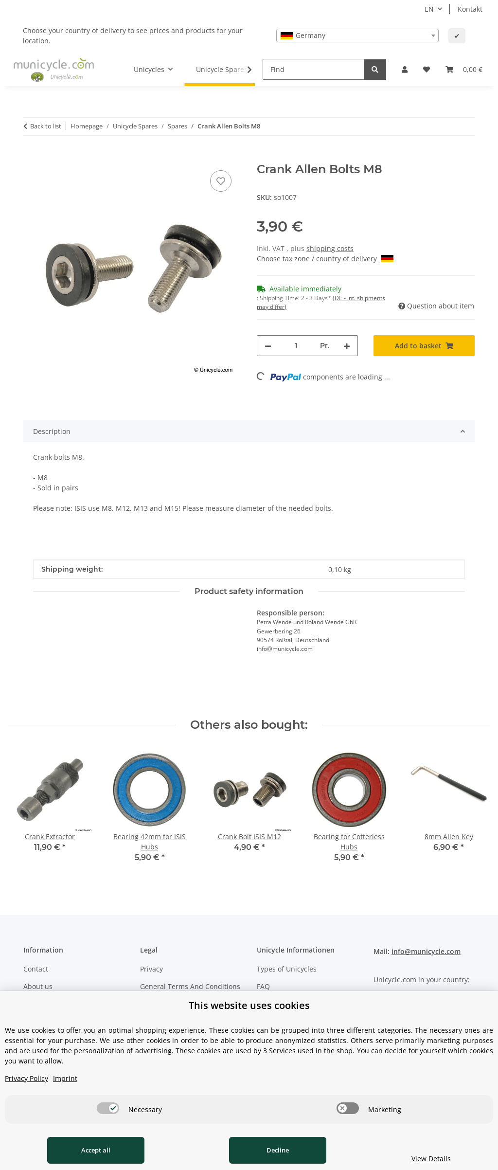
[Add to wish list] (220, 181)
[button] (404, 69)
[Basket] (464, 69)
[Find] (313, 69)
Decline (278, 1150)
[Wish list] (426, 69)
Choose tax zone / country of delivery (325, 258)
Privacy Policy (26, 1078)
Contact (35, 968)
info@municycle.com (426, 951)
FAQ (263, 986)
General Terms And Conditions (190, 986)
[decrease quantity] (268, 346)
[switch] (108, 1108)
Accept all (95, 1150)
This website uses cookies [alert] (249, 1005)
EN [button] (429, 9)
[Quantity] (295, 346)
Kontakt (470, 9)
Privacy (151, 968)
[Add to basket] (31, 157)
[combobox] (357, 35)
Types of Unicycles (287, 968)
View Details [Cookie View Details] (431, 1158)
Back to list (45, 126)
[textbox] (357, 35)
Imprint (65, 1078)
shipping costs (330, 248)
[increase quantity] (346, 346)
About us (38, 986)
